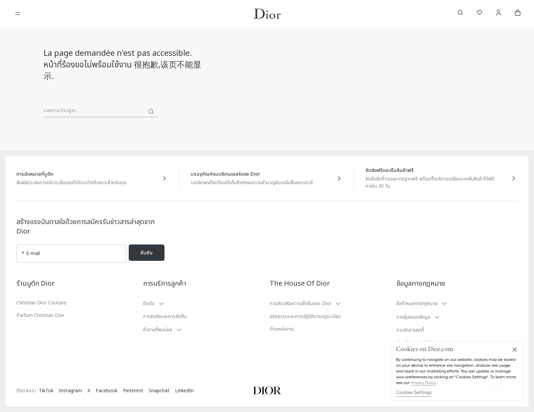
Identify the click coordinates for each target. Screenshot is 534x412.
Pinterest (133, 390)
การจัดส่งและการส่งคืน (164, 316)
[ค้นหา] (151, 111)
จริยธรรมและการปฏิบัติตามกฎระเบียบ (305, 316)
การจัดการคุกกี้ (410, 330)
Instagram (70, 390)
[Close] (515, 350)
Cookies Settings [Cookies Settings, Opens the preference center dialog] (413, 392)
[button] (203, 303)
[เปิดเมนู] (17, 13)
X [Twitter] (89, 390)
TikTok (46, 390)
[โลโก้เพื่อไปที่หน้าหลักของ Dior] (267, 14)
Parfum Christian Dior (40, 315)
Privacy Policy (423, 382)
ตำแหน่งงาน (282, 329)
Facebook (106, 390)
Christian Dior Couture (41, 302)
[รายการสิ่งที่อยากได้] (479, 14)
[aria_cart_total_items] (518, 14)
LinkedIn (184, 390)
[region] (457, 371)
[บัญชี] (498, 14)
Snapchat (159, 390)
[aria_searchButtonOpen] (460, 14)
